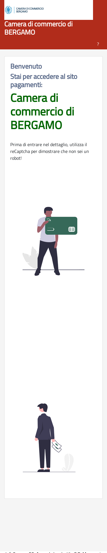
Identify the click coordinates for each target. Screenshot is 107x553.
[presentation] (53, 344)
